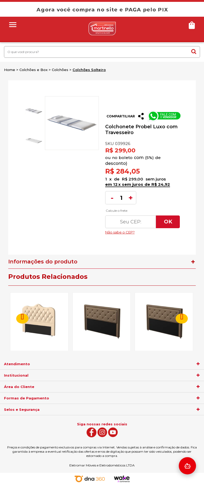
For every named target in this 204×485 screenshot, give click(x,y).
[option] (33, 111)
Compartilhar (121, 116)
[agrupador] (198, 363)
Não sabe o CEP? (142, 230)
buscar (193, 51)
